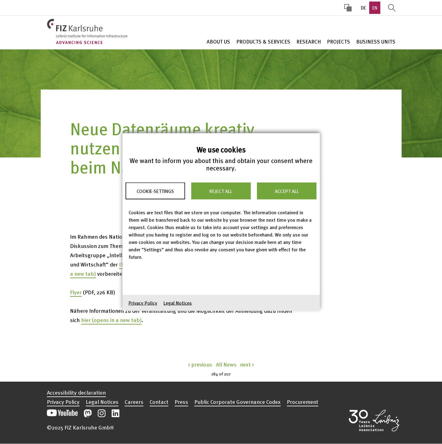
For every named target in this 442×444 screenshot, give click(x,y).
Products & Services (263, 41)
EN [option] (374, 7)
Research (308, 41)
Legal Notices (177, 303)
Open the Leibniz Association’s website (374, 420)
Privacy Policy (143, 303)
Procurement (302, 402)
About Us (218, 41)
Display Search (392, 8)
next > (247, 364)
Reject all (220, 191)
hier (111, 320)
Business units (375, 41)
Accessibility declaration (76, 392)
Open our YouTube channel (62, 413)
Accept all (287, 191)
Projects (338, 41)
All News (226, 364)
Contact (159, 402)
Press (181, 402)
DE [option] (363, 7)
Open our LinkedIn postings (115, 413)
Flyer (76, 292)
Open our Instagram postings (101, 413)
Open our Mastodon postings (88, 413)
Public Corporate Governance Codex (237, 402)
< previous (200, 364)
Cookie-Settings (155, 191)
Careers (134, 402)
